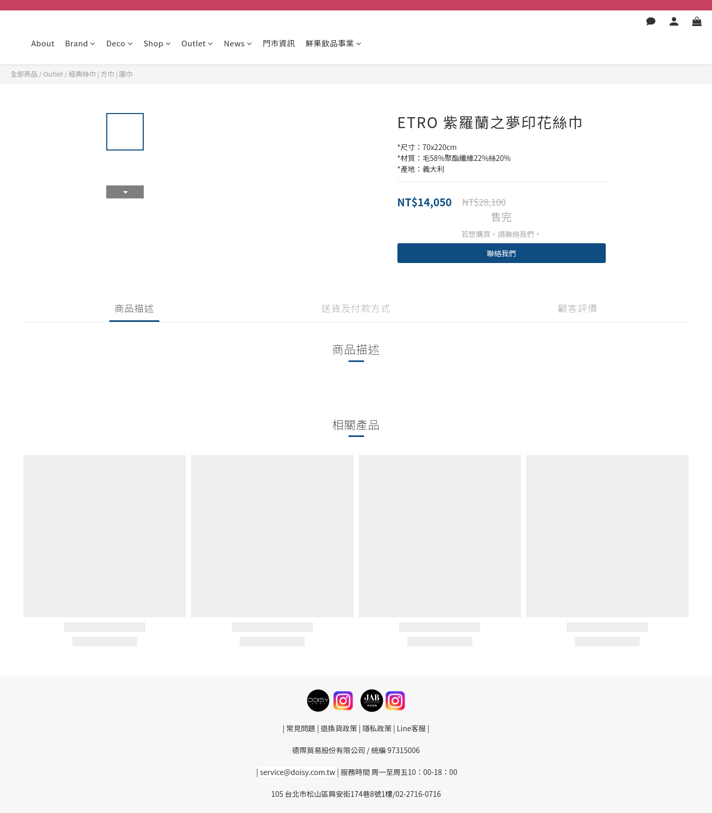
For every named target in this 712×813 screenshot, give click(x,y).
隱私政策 (376, 728)
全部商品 (24, 74)
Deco (119, 42)
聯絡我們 (501, 253)
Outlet (197, 42)
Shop (157, 42)
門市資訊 (279, 42)
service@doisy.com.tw (297, 772)
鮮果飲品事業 (333, 42)
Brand (80, 42)
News (238, 42)
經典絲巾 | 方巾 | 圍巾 (101, 74)
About (43, 42)
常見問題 (301, 728)
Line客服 (411, 728)
